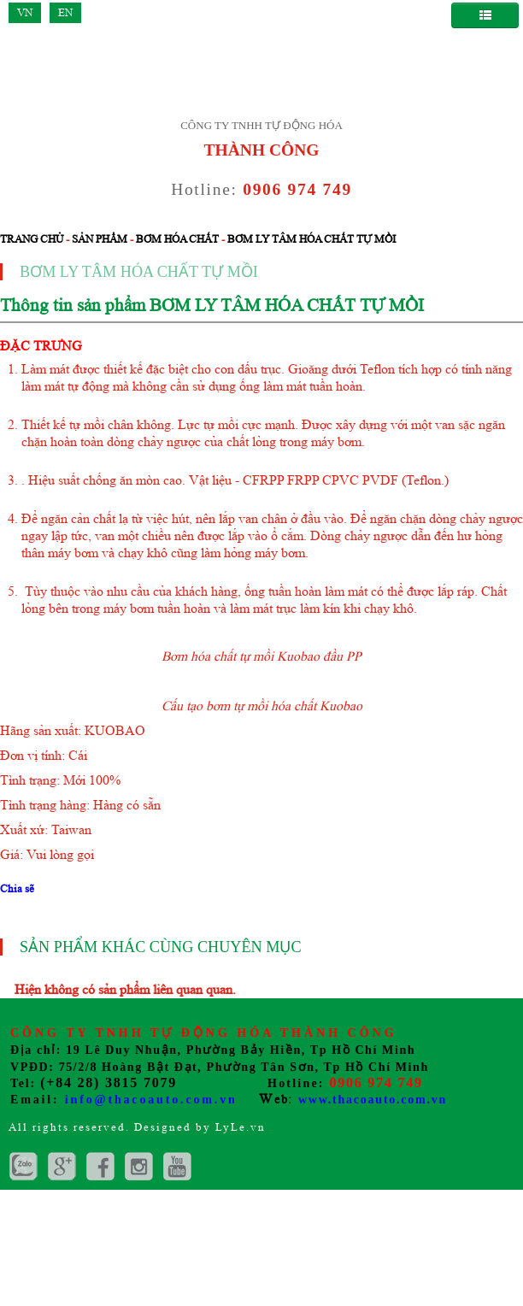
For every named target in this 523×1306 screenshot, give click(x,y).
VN (24, 12)
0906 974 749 (297, 189)
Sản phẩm (99, 238)
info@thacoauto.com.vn (151, 1099)
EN (65, 12)
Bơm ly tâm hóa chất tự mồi (311, 238)
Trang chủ (31, 238)
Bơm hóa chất (177, 238)
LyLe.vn (240, 1127)
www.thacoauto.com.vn (372, 1099)
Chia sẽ (17, 888)
